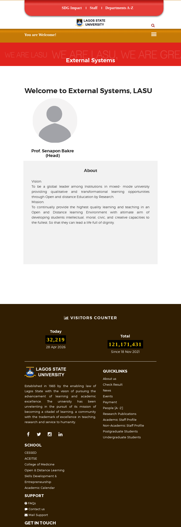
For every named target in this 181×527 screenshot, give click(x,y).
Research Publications (81, 403)
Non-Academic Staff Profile (85, 415)
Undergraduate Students (84, 427)
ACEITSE (129, 374)
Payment (72, 392)
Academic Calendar (138, 403)
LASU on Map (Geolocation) (31, 484)
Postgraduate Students (82, 421)
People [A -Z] (75, 397)
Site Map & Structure (22, 500)
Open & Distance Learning (143, 386)
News (69, 380)
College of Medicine (138, 380)
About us (71, 368)
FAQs (128, 419)
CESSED (129, 368)
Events (70, 386)
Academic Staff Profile (81, 409)
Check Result (74, 374)
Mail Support (135, 430)
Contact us (133, 425)
